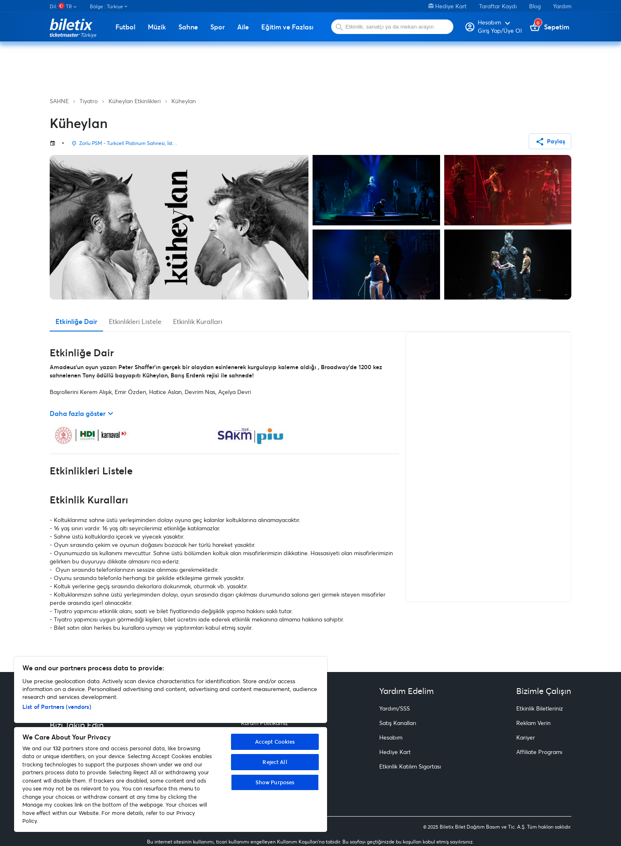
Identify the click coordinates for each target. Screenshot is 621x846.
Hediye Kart (447, 6)
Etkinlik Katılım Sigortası (410, 766)
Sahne (188, 27)
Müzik (157, 27)
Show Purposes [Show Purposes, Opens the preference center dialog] (275, 782)
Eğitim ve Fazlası (287, 27)
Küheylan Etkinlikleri (134, 101)
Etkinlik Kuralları (197, 321)
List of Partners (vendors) (56, 707)
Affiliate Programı (539, 752)
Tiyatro (88, 101)
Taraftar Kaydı (498, 6)
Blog (535, 6)
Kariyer (525, 737)
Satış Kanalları (397, 723)
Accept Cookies (275, 741)
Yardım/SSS (394, 708)
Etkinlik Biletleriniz (539, 708)
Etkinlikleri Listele (135, 321)
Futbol (125, 27)
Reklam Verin (533, 723)
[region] (170, 744)
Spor (217, 27)
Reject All (274, 762)
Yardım (562, 6)
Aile (243, 27)
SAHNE (59, 101)
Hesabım (390, 737)
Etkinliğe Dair (76, 321)
